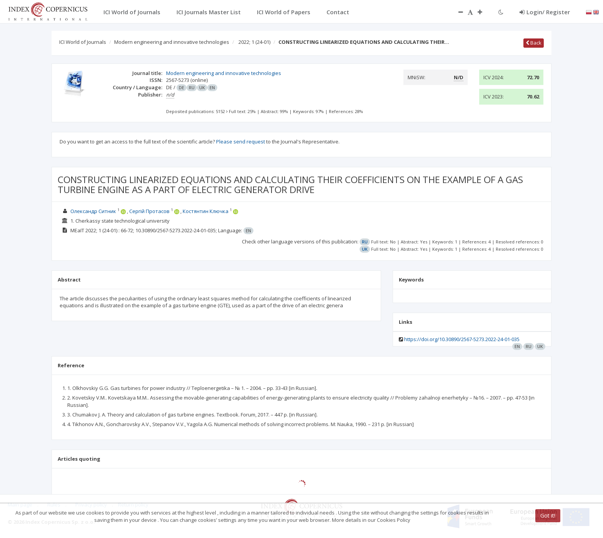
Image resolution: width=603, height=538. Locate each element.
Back (533, 42)
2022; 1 (254, 41)
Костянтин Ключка (205, 211)
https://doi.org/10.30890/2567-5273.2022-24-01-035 (462, 339)
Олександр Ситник (93, 211)
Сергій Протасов (149, 211)
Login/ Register (545, 12)
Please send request (240, 141)
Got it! (547, 515)
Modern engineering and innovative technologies (171, 41)
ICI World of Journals (82, 41)
